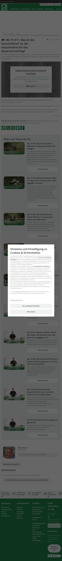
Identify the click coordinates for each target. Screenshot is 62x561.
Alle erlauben (31, 312)
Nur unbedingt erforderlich (31, 306)
